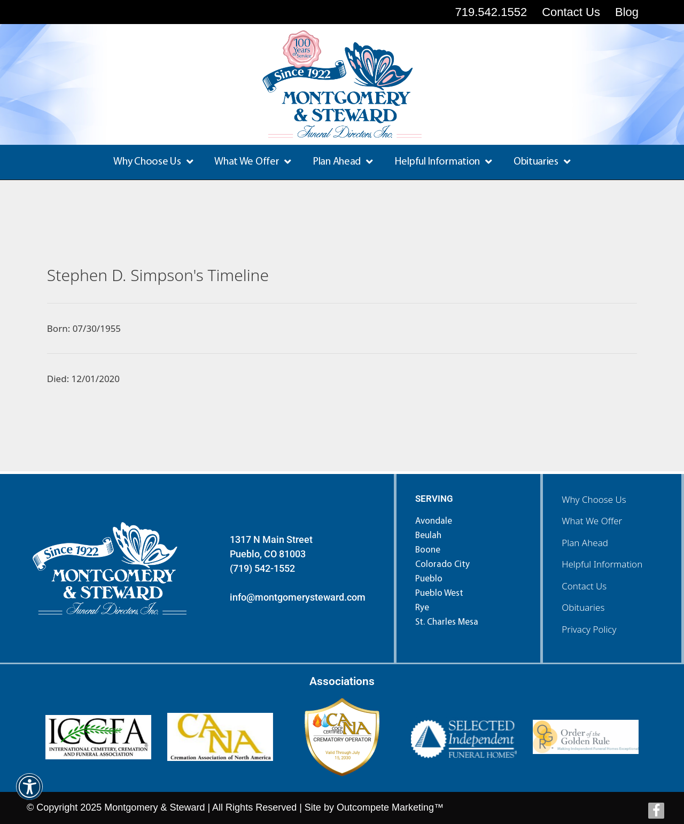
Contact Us (584, 586)
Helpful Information (443, 162)
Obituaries (542, 162)
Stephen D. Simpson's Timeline (158, 275)
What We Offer (252, 162)
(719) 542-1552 (262, 568)
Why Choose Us (153, 162)
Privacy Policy (589, 629)
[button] (29, 793)
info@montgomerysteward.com (298, 597)
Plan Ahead (343, 162)
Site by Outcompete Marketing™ (374, 807)
